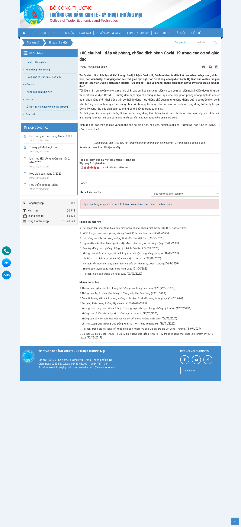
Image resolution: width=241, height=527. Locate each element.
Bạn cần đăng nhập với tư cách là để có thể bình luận (127, 349)
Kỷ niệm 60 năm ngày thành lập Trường (46, 106)
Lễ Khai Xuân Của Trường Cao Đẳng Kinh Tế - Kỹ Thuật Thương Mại (120, 469)
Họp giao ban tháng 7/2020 (45, 173)
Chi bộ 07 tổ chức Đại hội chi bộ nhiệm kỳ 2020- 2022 (114, 404)
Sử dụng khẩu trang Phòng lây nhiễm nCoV (106, 449)
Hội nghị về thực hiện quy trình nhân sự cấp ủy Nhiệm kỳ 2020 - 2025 (123, 409)
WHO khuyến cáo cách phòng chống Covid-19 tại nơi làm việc (118, 378)
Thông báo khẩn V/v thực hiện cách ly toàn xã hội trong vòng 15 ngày (123, 399)
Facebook (190, 516)
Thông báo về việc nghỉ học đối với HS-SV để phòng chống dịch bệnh (121, 464)
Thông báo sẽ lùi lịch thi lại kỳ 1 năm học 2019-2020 (112, 459)
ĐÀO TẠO (85, 33)
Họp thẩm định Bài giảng (43, 184)
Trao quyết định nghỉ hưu (43, 147)
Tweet (83, 328)
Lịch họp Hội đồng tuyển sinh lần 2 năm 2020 (49, 160)
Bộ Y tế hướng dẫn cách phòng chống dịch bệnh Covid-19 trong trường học (125, 443)
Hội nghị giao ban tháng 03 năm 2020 (104, 419)
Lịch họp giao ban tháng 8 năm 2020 (50, 136)
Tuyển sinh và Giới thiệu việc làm (43, 77)
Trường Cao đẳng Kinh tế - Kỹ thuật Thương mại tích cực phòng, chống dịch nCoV (128, 454)
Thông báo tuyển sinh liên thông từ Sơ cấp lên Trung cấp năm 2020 (120, 433)
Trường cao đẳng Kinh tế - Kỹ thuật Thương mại (96, 14)
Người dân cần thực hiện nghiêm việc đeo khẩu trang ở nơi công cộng (123, 388)
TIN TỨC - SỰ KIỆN (62, 33)
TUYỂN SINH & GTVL (109, 33)
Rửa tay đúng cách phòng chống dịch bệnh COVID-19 (113, 394)
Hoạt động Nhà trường (37, 69)
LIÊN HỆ (196, 33)
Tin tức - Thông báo (36, 62)
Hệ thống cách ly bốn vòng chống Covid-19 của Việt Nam (115, 383)
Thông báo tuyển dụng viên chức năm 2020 (107, 414)
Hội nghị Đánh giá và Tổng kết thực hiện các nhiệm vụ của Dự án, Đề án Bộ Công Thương (133, 474)
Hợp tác (29, 99)
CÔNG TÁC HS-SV (138, 33)
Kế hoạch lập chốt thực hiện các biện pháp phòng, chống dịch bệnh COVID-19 (127, 373)
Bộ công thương (71, 8)
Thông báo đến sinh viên (38, 91)
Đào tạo (29, 84)
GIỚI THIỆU (39, 33)
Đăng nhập (181, 42)
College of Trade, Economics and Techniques (84, 20)
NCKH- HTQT (162, 33)
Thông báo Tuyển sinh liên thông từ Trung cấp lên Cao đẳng (116, 438)
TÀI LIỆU (180, 33)
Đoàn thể (30, 114)
